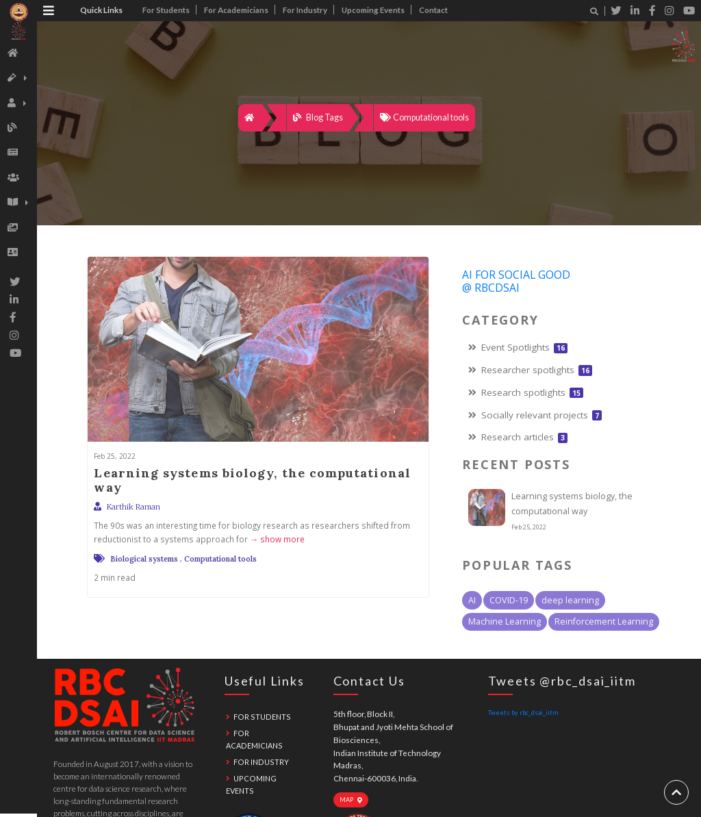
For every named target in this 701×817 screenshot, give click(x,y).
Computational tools (425, 117)
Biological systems (144, 559)
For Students (166, 9)
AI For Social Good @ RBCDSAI (516, 281)
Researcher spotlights (530, 370)
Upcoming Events (373, 9)
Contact (433, 9)
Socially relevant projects (535, 415)
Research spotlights (525, 392)
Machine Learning (504, 621)
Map (351, 799)
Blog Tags (318, 117)
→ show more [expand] (276, 538)
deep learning (570, 600)
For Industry (305, 9)
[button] (16, 78)
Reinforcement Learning (604, 621)
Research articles (518, 437)
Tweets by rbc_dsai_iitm (523, 712)
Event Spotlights (518, 347)
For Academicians (236, 9)
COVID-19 (508, 600)
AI (472, 600)
